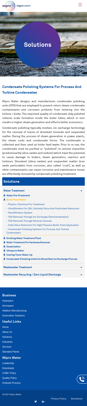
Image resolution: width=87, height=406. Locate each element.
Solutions (7, 337)
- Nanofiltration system (19, 212)
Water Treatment (42, 190)
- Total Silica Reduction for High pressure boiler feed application (42, 224)
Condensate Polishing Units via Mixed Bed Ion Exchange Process (41, 258)
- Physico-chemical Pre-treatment (25, 204)
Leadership (8, 363)
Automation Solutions (13, 315)
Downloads (8, 368)
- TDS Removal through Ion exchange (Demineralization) (37, 216)
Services (6, 347)
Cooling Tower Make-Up (19, 254)
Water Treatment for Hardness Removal (28, 242)
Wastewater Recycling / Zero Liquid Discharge (42, 274)
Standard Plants (10, 351)
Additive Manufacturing (14, 310)
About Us (7, 332)
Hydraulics (7, 300)
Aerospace (8, 305)
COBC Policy (9, 373)
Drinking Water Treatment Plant (23, 238)
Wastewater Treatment (42, 267)
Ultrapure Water (15, 250)
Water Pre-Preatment (18, 195)
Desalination (13, 246)
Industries (7, 342)
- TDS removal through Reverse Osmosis (29, 220)
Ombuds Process (11, 383)
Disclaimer (77, 398)
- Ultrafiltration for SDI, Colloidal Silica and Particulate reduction (42, 208)
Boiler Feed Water (16, 199)
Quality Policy (9, 378)
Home (5, 327)
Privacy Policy (58, 398)
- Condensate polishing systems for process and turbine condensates (37, 231)
